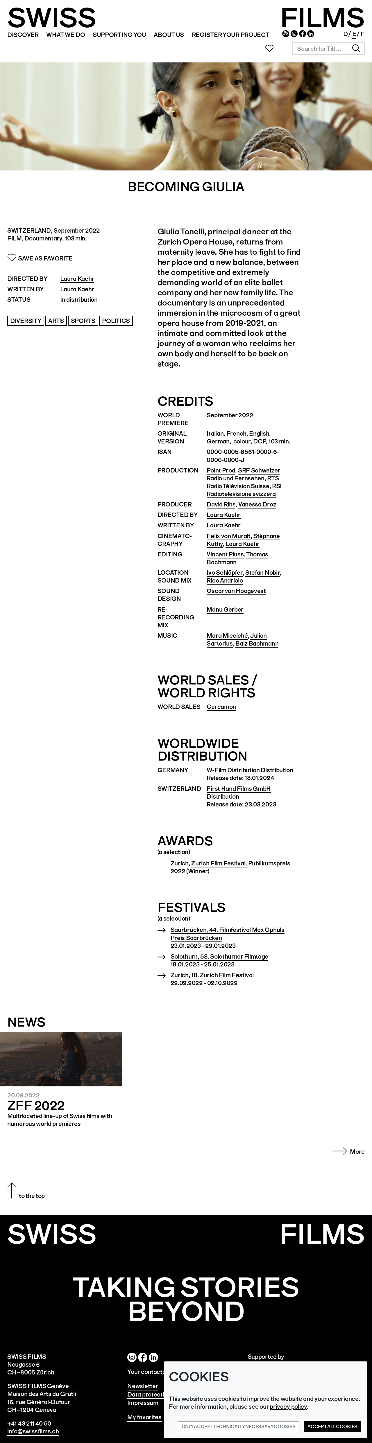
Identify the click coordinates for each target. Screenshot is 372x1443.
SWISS (51, 18)
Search (356, 48)
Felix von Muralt (228, 536)
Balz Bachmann (256, 643)
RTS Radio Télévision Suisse (243, 482)
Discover (23, 34)
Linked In (310, 33)
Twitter (153, 1357)
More (357, 1151)
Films (322, 1234)
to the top (32, 1195)
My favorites (144, 1417)
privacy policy (288, 1406)
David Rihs (221, 504)
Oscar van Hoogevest (236, 590)
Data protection (149, 1394)
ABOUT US (168, 34)
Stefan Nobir (262, 572)
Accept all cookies (332, 1426)
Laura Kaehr (77, 278)
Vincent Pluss (225, 554)
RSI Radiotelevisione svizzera (244, 489)
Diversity (25, 320)
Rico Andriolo (225, 580)
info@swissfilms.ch (33, 1431)
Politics (116, 320)
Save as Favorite (45, 258)
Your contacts (146, 1371)
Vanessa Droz (257, 504)
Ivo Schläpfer (224, 572)
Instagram (293, 33)
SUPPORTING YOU (119, 34)
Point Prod (221, 470)
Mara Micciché (227, 635)
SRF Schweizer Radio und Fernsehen (243, 474)
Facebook (301, 33)
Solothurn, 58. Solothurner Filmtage (220, 956)
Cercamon (221, 706)
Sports (83, 320)
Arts (56, 320)
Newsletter (285, 33)
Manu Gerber (225, 609)
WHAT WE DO (65, 34)
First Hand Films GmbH (239, 788)
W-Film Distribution (233, 770)
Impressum (142, 1402)
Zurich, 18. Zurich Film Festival (212, 975)
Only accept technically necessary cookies (239, 1426)
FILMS (322, 18)
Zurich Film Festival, (219, 863)
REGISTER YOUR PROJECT (230, 34)
